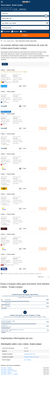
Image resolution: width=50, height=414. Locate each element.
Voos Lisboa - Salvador (6, 367)
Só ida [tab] (15, 9)
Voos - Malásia (27, 359)
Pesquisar (25, 35)
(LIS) (29, 354)
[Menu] (1, 1)
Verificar (43, 86)
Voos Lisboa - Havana (6, 372)
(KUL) (31, 356)
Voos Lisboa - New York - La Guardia (9, 374)
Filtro (5, 64)
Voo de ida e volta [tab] (7, 9)
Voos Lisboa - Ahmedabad (7, 369)
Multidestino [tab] (22, 9)
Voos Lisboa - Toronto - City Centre (9, 370)
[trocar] (46, 15)
